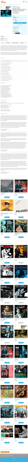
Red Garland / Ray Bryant (18, 279)
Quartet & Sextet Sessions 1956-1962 (5, 418)
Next (4, 61)
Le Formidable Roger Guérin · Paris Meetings (6, 338)
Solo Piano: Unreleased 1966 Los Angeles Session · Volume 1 (21, 339)
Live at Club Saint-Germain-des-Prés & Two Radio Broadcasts (6, 399)
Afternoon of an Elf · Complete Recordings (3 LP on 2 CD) (7, 279)
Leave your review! (6, 17)
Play (2, 61)
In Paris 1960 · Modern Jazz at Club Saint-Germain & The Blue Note (21, 359)
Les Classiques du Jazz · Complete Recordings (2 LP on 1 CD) (21, 379)
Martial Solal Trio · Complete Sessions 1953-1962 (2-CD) (21, 439)
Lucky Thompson (17, 319)
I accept (14, 460)
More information (3, 456)
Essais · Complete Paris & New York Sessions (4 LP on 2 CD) (21, 193)
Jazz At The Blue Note (3, 378)
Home (1, 4)
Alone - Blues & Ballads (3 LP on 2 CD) (19, 278)
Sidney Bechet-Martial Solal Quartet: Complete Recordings (6, 299)
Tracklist (8, 42)
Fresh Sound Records (15, 13)
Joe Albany (2, 259)
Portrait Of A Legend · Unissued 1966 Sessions (6, 258)
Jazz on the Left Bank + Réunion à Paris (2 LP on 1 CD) (21, 419)
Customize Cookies (7, 456)
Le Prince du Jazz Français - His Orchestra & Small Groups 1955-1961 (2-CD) (7, 319)
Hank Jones (16, 259)
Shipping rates (15, 29)
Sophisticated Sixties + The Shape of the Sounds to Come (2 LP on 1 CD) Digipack (7, 213)
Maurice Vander (2, 379)
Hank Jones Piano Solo (17, 258)
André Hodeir (16, 194)
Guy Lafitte (2, 419)
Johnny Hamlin (16, 234)
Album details (15, 42)
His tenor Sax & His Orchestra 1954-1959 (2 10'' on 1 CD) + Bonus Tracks (21, 399)
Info (3, 42)
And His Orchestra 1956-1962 (4, 438)
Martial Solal (4, 4)
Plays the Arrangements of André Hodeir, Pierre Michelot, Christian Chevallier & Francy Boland (20, 299)
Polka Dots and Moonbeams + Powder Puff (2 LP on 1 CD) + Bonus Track (21, 233)
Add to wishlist (20, 24)
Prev (3, 61)
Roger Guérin (2, 339)
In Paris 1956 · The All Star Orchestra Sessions (20, 318)
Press (22, 42)
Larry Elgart (2, 214)
